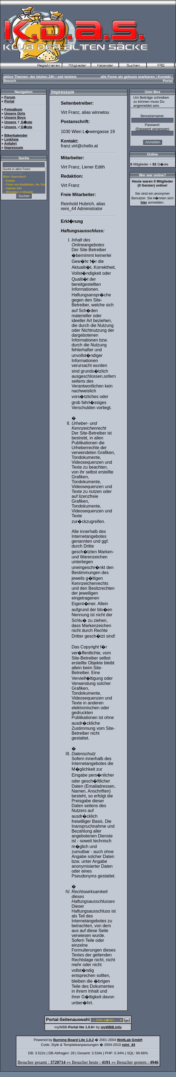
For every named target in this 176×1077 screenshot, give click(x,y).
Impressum (13, 147)
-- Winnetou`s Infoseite (23, 192)
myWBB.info (111, 1027)
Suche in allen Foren (23, 169)
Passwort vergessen (152, 129)
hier (144, 202)
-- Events (23, 181)
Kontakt (164, 77)
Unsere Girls (14, 113)
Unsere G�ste (18, 122)
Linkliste (11, 139)
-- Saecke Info (23, 188)
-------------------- (23, 173)
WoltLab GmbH (129, 1040)
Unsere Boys (15, 117)
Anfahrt (10, 143)
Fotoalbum (13, 109)
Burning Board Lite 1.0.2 (73, 1040)
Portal (168, 81)
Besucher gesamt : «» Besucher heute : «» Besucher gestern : (88, 1062)
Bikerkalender (16, 135)
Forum (9, 97)
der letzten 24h (42, 77)
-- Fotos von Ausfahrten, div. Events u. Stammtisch (23, 185)
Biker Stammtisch (23, 177)
